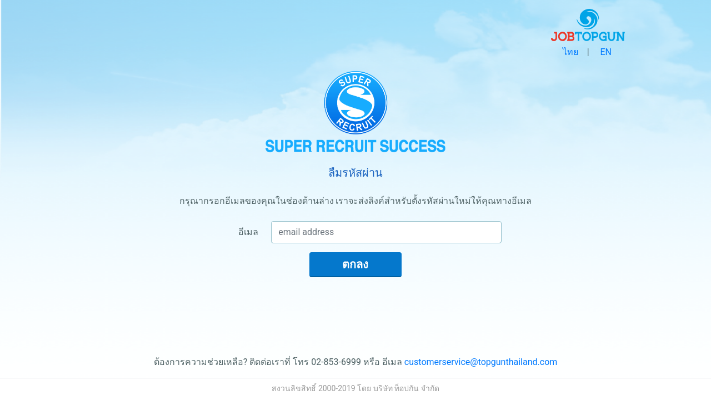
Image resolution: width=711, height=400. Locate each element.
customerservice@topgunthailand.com (480, 362)
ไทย (570, 52)
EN (606, 52)
